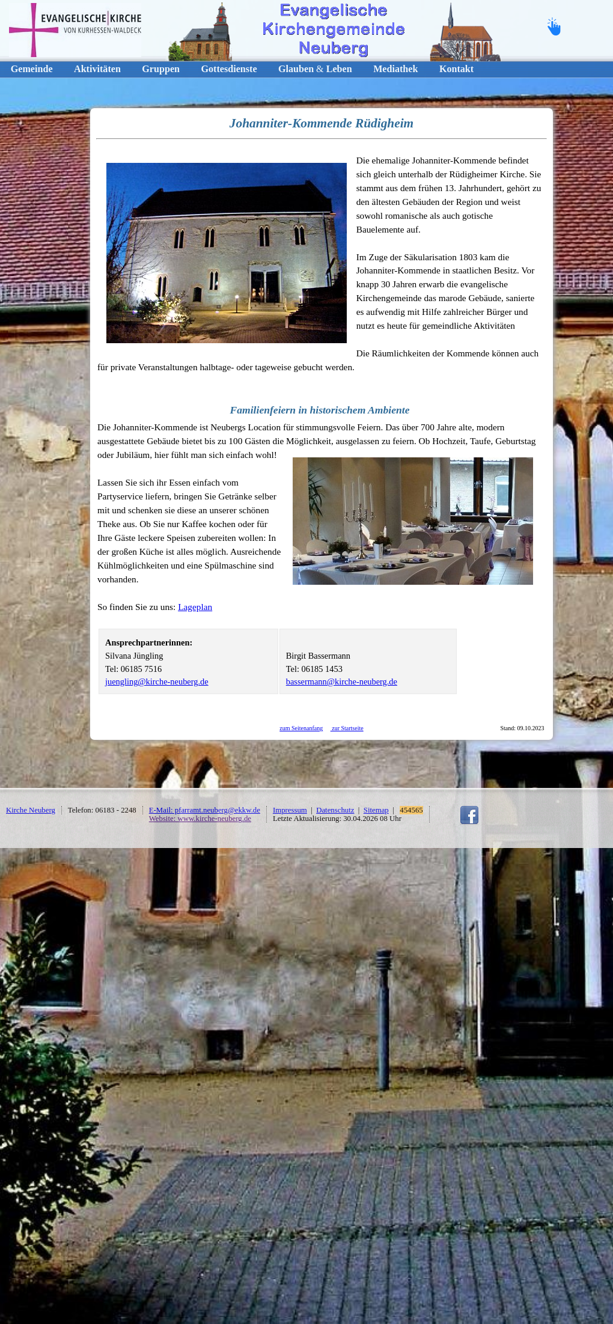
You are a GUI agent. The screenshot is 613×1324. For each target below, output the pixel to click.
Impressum (290, 810)
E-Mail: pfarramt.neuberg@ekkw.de (204, 810)
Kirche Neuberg (30, 810)
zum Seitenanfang (301, 728)
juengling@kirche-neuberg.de (157, 681)
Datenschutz (335, 810)
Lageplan (195, 607)
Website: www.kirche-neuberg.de (200, 818)
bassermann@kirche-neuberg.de (341, 681)
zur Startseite (347, 728)
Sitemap (376, 810)
